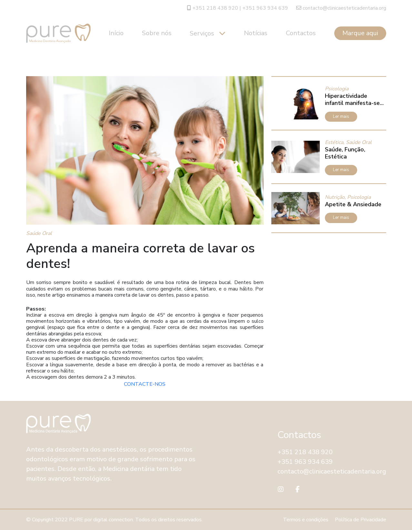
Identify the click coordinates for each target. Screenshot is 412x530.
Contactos (301, 33)
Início (116, 33)
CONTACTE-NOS (145, 384)
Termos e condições (305, 519)
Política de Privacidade (360, 519)
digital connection (113, 519)
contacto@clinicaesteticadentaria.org (341, 8)
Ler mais (341, 116)
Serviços (203, 33)
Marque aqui (360, 33)
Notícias (255, 33)
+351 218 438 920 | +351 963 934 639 (237, 8)
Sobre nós (157, 33)
